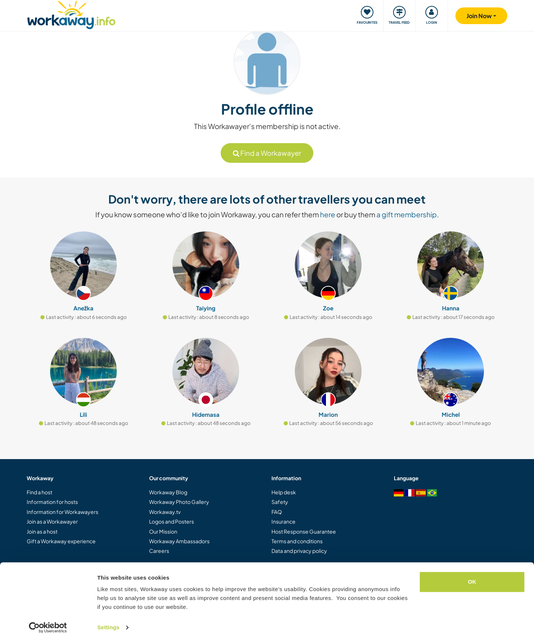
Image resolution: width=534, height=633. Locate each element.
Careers (159, 550)
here (327, 214)
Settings (108, 618)
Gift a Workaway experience (61, 541)
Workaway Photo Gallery (179, 501)
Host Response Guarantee (303, 531)
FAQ (276, 511)
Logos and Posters (171, 521)
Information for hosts (52, 501)
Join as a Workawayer (52, 521)
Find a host (39, 492)
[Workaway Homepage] (71, 13)
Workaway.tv (165, 511)
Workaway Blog (168, 492)
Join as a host (42, 531)
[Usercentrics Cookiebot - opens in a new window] (48, 618)
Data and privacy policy (299, 550)
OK (472, 573)
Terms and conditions (297, 541)
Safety (279, 501)
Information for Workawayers (62, 511)
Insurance (283, 521)
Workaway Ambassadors (179, 541)
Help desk (283, 492)
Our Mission (163, 531)
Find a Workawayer (267, 153)
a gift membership (406, 214)
